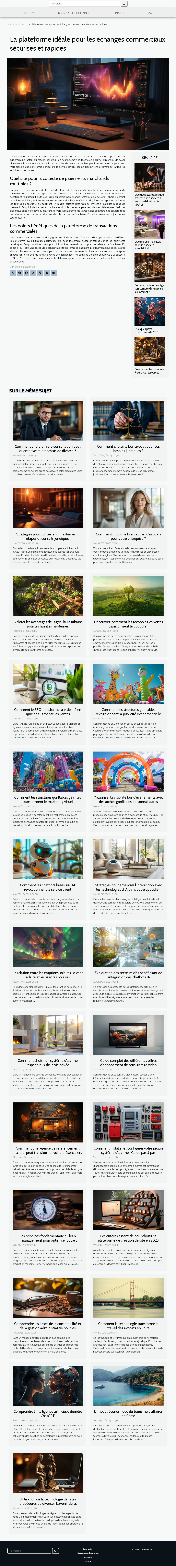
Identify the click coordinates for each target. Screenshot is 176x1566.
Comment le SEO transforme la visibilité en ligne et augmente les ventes (47, 711)
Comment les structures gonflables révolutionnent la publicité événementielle (128, 711)
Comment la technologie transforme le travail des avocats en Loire (128, 1326)
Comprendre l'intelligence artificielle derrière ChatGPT (47, 1413)
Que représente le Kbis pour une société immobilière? (147, 245)
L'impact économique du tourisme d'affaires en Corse (128, 1413)
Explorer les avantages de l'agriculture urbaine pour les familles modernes (48, 624)
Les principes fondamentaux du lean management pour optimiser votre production (48, 1240)
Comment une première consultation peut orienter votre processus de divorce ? (48, 448)
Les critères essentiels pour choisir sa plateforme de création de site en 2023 (128, 1238)
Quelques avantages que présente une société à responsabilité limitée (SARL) (149, 199)
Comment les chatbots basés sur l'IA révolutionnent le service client (47, 887)
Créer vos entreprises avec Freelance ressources (149, 370)
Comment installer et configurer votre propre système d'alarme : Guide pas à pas (128, 1150)
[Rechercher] (84, 4)
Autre (152, 12)
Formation (27, 12)
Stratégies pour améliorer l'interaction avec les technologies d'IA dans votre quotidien (128, 887)
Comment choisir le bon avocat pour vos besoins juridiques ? (128, 448)
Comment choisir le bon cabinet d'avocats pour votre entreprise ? (128, 536)
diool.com (67, 193)
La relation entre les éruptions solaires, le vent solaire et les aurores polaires (48, 975)
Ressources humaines (74, 12)
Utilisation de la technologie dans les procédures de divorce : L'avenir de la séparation (47, 1503)
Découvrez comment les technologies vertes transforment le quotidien (128, 624)
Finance (119, 12)
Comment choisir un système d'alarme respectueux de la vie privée (48, 1062)
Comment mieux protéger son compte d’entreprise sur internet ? (149, 288)
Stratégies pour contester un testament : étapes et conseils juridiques (47, 536)
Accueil (11, 24)
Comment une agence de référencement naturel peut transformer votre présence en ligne (47, 1152)
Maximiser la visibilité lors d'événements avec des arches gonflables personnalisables (128, 799)
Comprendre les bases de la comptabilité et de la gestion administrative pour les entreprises (47, 1328)
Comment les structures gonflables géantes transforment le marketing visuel (47, 799)
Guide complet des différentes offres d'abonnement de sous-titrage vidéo (128, 1062)
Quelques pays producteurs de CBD (146, 330)
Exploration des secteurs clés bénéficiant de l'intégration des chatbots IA (128, 975)
